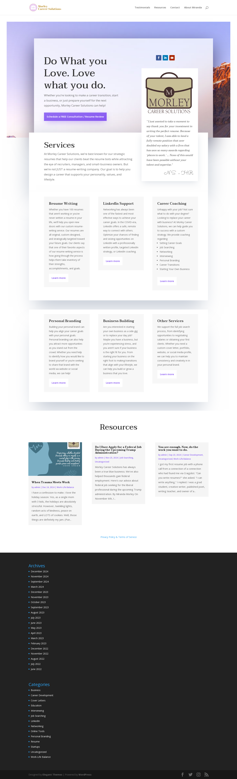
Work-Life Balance (65, 487)
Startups (35, 746)
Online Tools (37, 731)
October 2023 (38, 602)
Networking (37, 726)
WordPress (85, 774)
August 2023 (37, 612)
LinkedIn (35, 721)
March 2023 (37, 638)
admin (37, 487)
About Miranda (193, 7)
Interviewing (37, 710)
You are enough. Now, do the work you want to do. (178, 448)
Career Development (193, 454)
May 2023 (36, 627)
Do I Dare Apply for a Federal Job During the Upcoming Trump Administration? (118, 450)
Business (35, 690)
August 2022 (37, 658)
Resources (160, 7)
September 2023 (40, 607)
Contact (175, 7)
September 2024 (40, 581)
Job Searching (126, 457)
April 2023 (36, 633)
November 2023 (39, 597)
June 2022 (36, 669)
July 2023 (35, 617)
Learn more (59, 278)
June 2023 (36, 622)
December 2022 (39, 648)
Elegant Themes (52, 774)
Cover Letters (38, 700)
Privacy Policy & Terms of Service (118, 537)
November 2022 (39, 653)
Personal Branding (41, 736)
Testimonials (142, 7)
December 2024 (39, 571)
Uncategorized (102, 461)
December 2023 (39, 592)
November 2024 (39, 576)
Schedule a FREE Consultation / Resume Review (75, 117)
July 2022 (35, 663)
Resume (35, 741)
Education (36, 705)
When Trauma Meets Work (51, 482)
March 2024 (37, 586)
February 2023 (38, 643)
